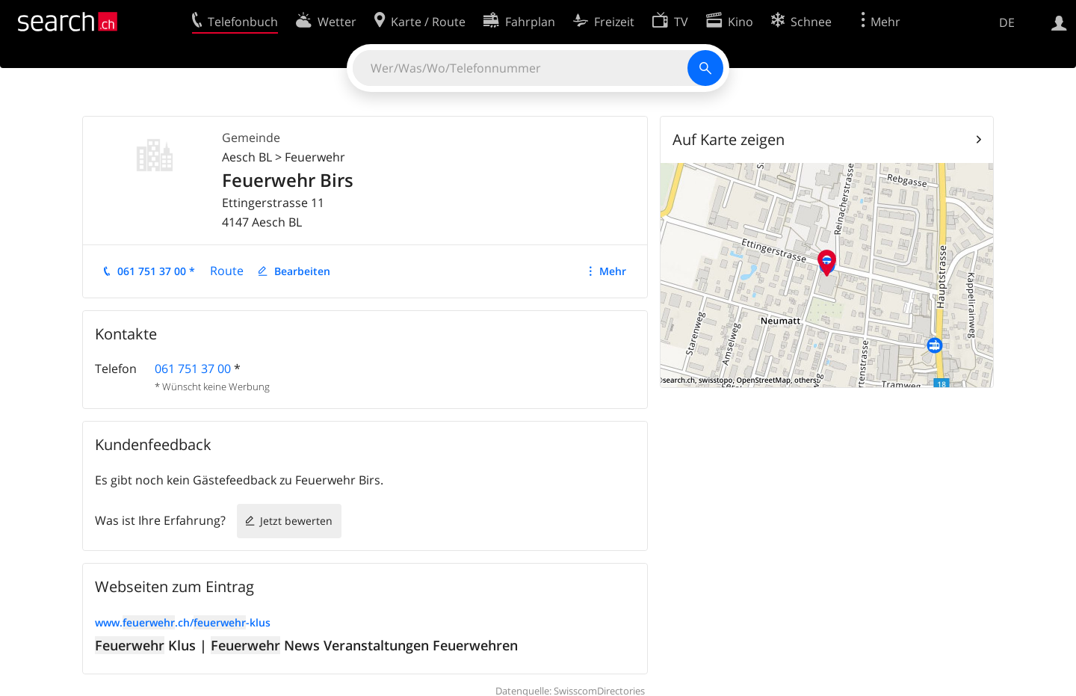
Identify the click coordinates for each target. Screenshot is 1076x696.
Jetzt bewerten (296, 521)
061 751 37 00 (193, 368)
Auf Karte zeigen (728, 139)
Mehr (612, 271)
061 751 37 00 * (156, 271)
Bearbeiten (302, 271)
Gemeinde (251, 137)
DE (1007, 22)
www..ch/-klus (182, 622)
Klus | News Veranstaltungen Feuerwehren (306, 645)
